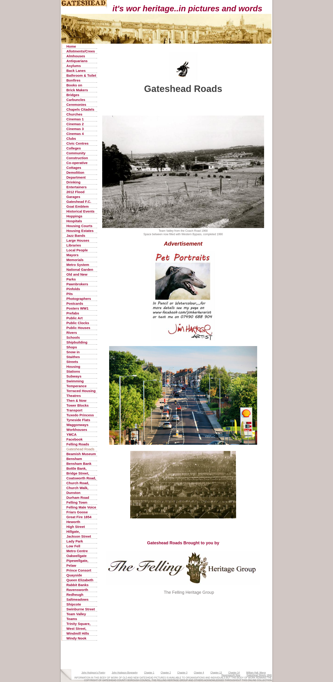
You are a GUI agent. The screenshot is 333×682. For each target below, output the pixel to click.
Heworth (73, 522)
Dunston (73, 493)
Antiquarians (77, 61)
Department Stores (76, 177)
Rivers (71, 333)
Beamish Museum (81, 454)
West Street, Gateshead (76, 629)
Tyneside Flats (78, 420)
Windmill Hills (77, 633)
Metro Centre (77, 551)
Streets (72, 362)
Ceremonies (76, 105)
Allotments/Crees (80, 51)
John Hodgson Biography (125, 672)
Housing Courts (79, 226)
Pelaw (71, 565)
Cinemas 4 (75, 134)
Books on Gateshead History (75, 85)
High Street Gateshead (75, 527)
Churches (74, 114)
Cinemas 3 (75, 129)
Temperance (76, 386)
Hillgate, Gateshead (75, 532)
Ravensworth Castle (77, 590)
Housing (73, 366)
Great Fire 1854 (78, 517)
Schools (73, 337)
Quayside (74, 575)
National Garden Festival (79, 270)
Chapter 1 (149, 672)
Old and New (76, 274)
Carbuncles (75, 100)
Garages (73, 197)
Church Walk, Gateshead (77, 488)
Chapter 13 (216, 672)
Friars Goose (77, 512)
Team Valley (76, 614)
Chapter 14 (234, 672)
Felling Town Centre (76, 502)
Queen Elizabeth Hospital (79, 580)
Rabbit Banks (77, 585)
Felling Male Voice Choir (81, 507)
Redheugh (74, 595)
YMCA (71, 434)
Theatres (73, 396)
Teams (71, 619)
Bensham (74, 459)
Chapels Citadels (80, 109)
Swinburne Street (80, 609)
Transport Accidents (74, 410)
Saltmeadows (77, 599)
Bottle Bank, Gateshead (76, 468)
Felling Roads (77, 444)
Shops (71, 347)
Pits (69, 294)
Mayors (72, 255)
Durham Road (77, 497)
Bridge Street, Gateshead (77, 473)
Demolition (75, 172)
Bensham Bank (78, 464)
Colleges (73, 148)
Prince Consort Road (78, 570)
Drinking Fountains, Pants (80, 182)
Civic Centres (77, 143)
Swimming (75, 381)
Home (71, 46)
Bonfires (73, 80)
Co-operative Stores (77, 163)
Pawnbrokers (77, 284)
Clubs (71, 138)
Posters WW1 (77, 308)
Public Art (74, 318)
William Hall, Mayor (256, 672)
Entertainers (76, 187)
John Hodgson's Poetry (93, 672)
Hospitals (74, 221)
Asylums (73, 66)
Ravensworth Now (231, 675)
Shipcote (73, 604)
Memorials (74, 260)
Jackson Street (78, 536)
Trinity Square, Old (78, 624)
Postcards (74, 303)
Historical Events (80, 211)
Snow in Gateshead (75, 352)
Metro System (77, 265)
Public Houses (78, 328)
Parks (71, 279)
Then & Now (76, 400)
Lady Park (74, 541)
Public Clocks (77, 323)
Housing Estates (80, 231)
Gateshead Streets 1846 (259, 675)
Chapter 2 (166, 672)
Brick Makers (77, 90)
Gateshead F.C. (78, 202)
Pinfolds (73, 289)
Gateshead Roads (80, 449)
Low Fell (73, 546)
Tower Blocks (77, 405)
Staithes (73, 357)
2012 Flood (75, 192)
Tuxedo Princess (80, 415)
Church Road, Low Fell (77, 483)
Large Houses (77, 240)
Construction (77, 158)
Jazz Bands (75, 235)
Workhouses (76, 430)
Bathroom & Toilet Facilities (81, 75)
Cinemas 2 (75, 124)
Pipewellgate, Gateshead (77, 561)
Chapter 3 (182, 672)
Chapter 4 (199, 672)
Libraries (73, 245)
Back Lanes (76, 71)
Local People (77, 250)
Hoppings (74, 216)
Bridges (72, 95)
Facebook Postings (74, 439)
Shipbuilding (76, 342)
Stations (73, 371)
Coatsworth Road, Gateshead (81, 478)
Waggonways (77, 425)
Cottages (73, 168)
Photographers (78, 299)
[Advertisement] (186, 105)
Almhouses (75, 56)
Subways (73, 376)
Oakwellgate (76, 556)
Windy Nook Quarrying (76, 638)
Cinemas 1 (75, 119)
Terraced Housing (81, 391)
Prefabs (72, 313)
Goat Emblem (77, 206)
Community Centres (76, 153)
